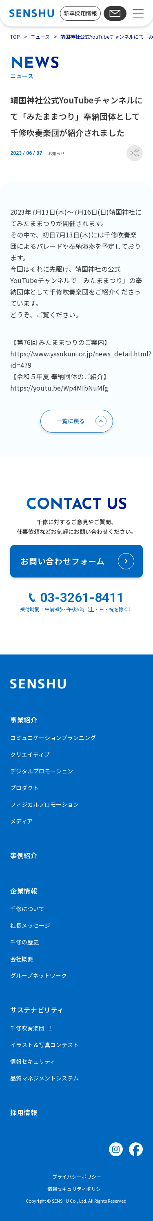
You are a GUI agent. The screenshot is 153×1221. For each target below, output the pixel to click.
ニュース (40, 36)
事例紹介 (24, 855)
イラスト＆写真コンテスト (44, 1045)
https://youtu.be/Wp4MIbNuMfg (59, 388)
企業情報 (24, 891)
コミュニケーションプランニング (53, 737)
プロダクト (24, 788)
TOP (15, 36)
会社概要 (21, 959)
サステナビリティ (37, 1010)
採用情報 (24, 1112)
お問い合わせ (115, 13)
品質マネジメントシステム (44, 1078)
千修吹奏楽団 (27, 1028)
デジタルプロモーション (41, 771)
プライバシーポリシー (76, 1176)
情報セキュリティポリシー (76, 1188)
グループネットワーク (38, 975)
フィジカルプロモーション (44, 804)
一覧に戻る (70, 421)
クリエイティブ (30, 754)
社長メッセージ (30, 925)
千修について (27, 909)
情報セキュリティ (32, 1061)
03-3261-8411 (82, 597)
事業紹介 (24, 720)
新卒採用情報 (80, 13)
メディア (21, 821)
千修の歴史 (24, 942)
